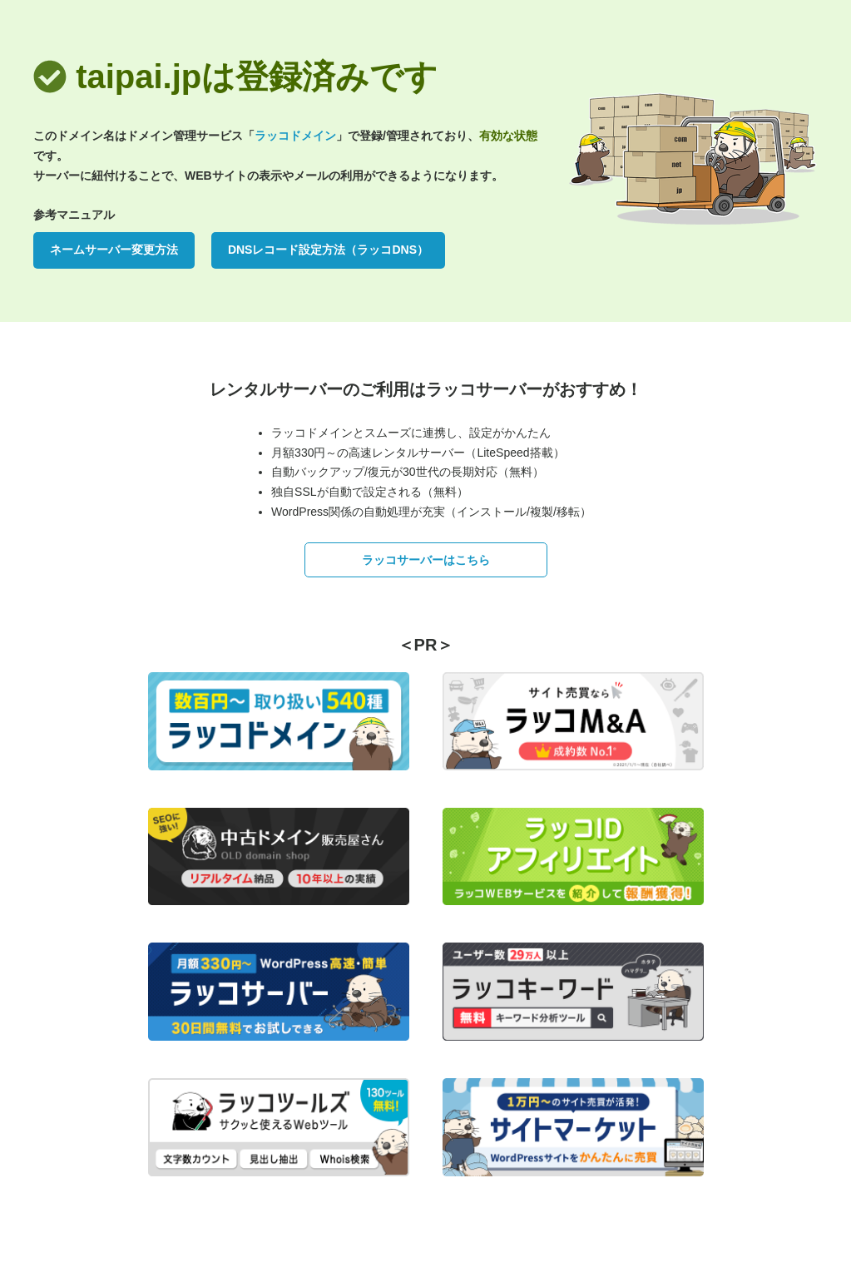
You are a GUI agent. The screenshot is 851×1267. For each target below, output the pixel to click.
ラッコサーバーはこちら (426, 560)
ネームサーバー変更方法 (114, 249)
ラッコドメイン (295, 135)
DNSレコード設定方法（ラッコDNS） (328, 249)
